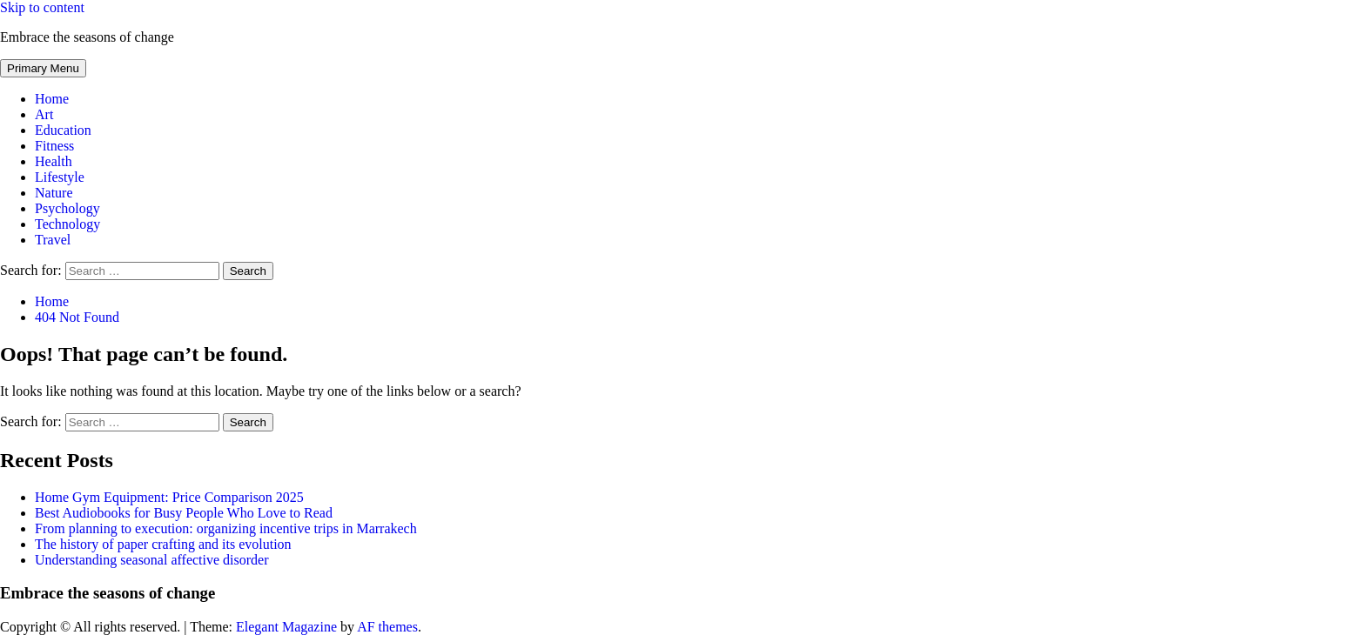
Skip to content (42, 7)
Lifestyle (59, 177)
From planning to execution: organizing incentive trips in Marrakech (226, 528)
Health (53, 161)
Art (44, 114)
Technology (67, 224)
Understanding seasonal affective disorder (152, 559)
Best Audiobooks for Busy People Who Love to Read (184, 512)
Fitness (54, 145)
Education (63, 130)
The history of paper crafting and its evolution (163, 544)
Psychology (67, 208)
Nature (54, 192)
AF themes (387, 626)
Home (52, 98)
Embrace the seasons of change (87, 37)
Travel (53, 239)
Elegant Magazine (286, 626)
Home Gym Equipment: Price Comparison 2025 (169, 497)
